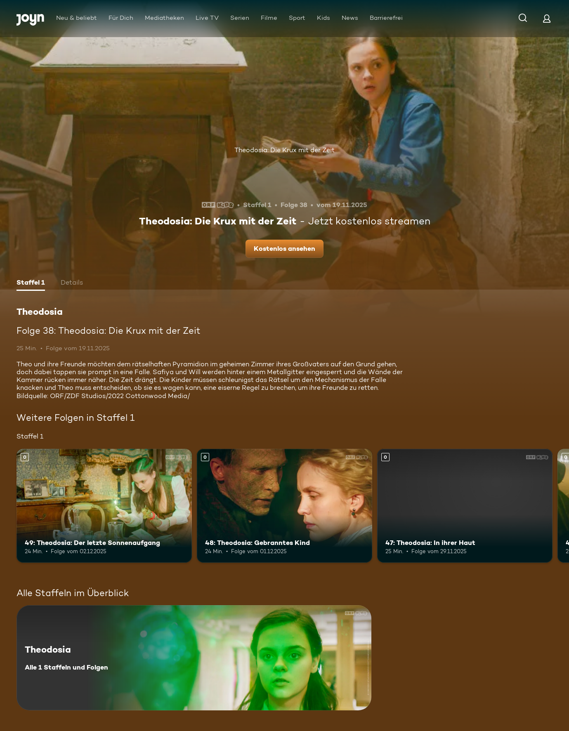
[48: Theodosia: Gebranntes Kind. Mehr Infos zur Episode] (284, 506)
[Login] (547, 18)
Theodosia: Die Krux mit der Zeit (284, 150)
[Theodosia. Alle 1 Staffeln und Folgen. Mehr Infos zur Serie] (194, 657)
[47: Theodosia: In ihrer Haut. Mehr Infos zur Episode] (464, 506)
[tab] (31, 283)
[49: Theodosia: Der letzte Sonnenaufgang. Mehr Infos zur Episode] (104, 506)
